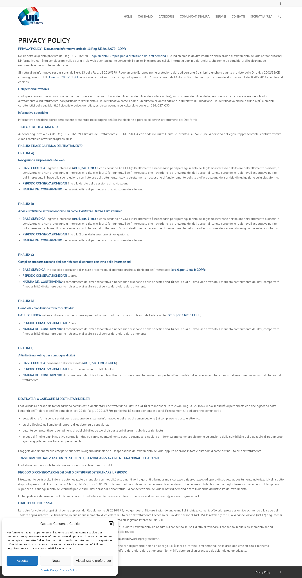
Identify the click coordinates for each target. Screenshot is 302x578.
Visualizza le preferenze (93, 560)
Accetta (22, 560)
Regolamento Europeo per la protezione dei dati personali (128, 56)
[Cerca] (279, 16)
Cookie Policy (49, 570)
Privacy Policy (68, 570)
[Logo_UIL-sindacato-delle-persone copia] (30, 16)
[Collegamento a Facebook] (280, 3)
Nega (56, 560)
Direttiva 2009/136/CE (64, 77)
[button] (111, 524)
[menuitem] (128, 16)
